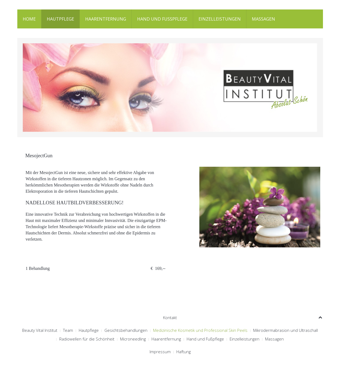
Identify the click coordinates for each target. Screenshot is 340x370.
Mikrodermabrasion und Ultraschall (285, 330)
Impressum (160, 351)
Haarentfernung (105, 19)
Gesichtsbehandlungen (125, 330)
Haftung (183, 351)
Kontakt (170, 317)
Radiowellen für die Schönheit (86, 339)
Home (29, 19)
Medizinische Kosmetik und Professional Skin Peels (200, 330)
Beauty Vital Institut (39, 330)
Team (68, 330)
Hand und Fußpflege (162, 19)
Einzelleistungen (220, 19)
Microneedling (133, 339)
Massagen (263, 19)
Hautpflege (60, 19)
